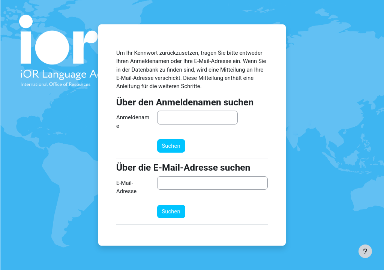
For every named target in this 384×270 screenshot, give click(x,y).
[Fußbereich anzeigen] (365, 251)
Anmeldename (132, 121)
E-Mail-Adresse (126, 187)
